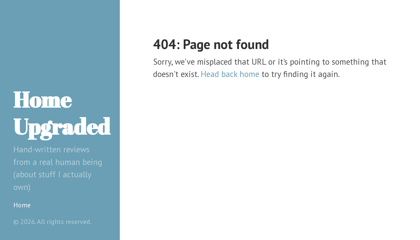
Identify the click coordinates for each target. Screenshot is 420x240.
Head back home (230, 74)
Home (22, 205)
